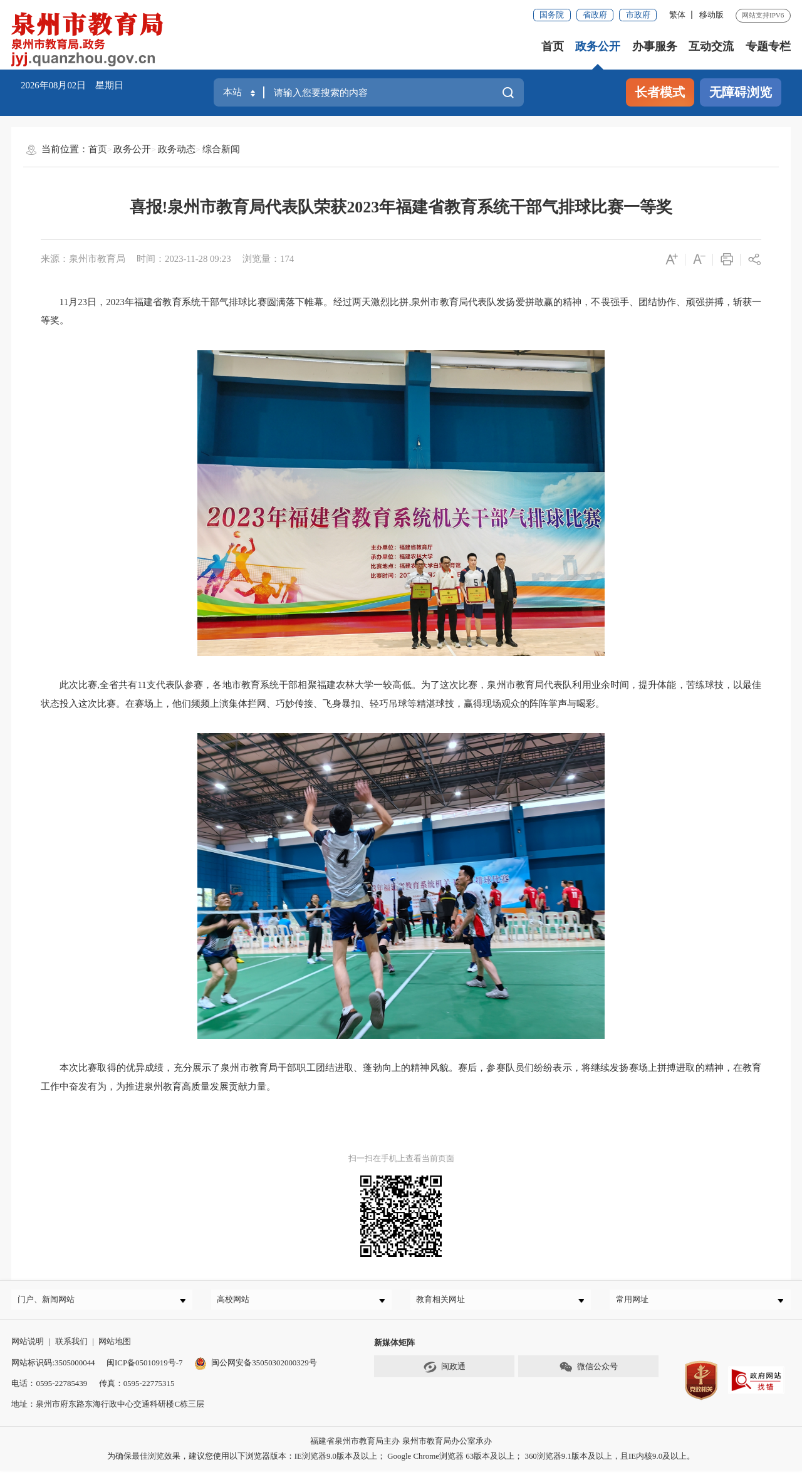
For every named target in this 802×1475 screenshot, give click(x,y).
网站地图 (114, 1345)
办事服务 (654, 46)
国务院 (551, 14)
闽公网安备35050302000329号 (255, 1367)
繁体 (677, 14)
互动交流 (711, 46)
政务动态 (176, 149)
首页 (552, 46)
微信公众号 (588, 1372)
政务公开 (597, 46)
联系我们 (71, 1345)
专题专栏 (768, 46)
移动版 (711, 14)
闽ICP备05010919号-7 (144, 1367)
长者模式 (660, 92)
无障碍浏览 (740, 92)
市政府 (638, 14)
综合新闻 (221, 149)
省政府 (595, 14)
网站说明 (27, 1345)
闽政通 (444, 1372)
